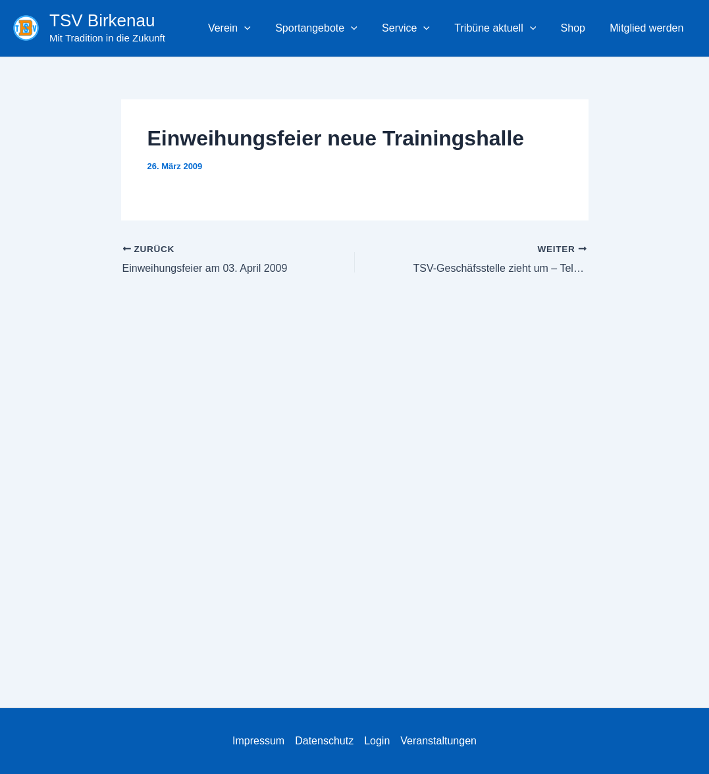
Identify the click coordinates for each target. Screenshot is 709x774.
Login (377, 740)
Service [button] (418, 28)
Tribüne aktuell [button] (504, 28)
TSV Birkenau (102, 20)
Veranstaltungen (438, 740)
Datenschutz (324, 740)
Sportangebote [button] (332, 28)
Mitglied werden (648, 28)
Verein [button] (248, 28)
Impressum (258, 740)
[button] (263, 28)
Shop (578, 28)
